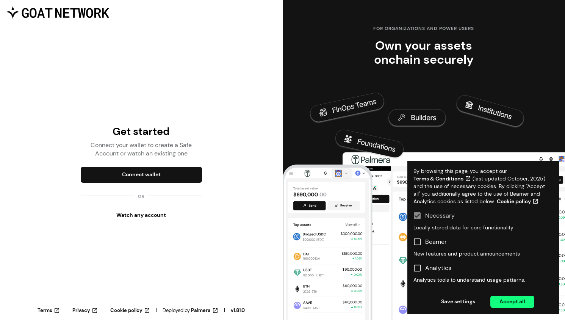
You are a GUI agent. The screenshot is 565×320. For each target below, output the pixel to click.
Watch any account (141, 215)
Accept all (512, 301)
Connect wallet (141, 174)
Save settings (458, 301)
